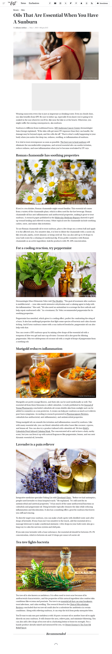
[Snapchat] (81, 3)
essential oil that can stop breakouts (76, 601)
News (23, 3)
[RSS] (92, 3)
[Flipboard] (71, 3)
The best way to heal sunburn (73, 142)
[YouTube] (55, 3)
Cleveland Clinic (64, 498)
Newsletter (102, 3)
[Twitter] (65, 3)
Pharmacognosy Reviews (77, 414)
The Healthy (57, 301)
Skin (23, 10)
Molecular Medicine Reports (67, 218)
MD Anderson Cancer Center (67, 128)
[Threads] (86, 3)
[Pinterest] (76, 3)
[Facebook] (50, 3)
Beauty (16, 10)
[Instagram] (60, 3)
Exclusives (34, 3)
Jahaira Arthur (21, 28)
